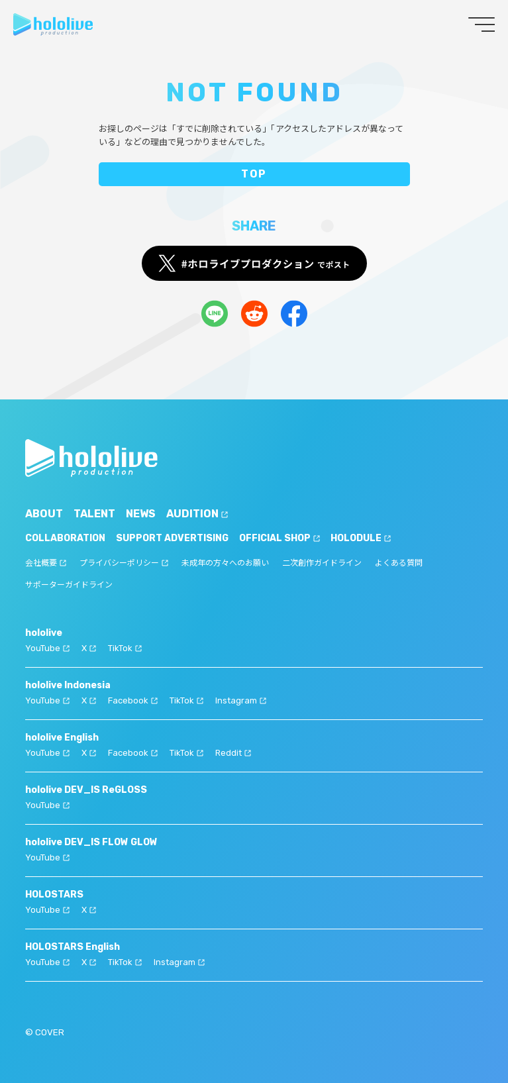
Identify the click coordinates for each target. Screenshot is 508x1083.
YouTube (47, 648)
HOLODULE (360, 538)
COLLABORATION (65, 538)
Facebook (133, 700)
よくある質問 (399, 563)
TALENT (94, 513)
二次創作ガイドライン (322, 563)
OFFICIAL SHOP (279, 538)
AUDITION (197, 513)
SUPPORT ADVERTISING (172, 538)
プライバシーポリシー (123, 563)
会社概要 (45, 563)
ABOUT (44, 513)
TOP (254, 174)
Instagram (240, 700)
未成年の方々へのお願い (225, 563)
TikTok (125, 648)
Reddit (233, 753)
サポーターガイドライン (69, 585)
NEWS (141, 513)
